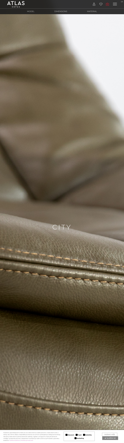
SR (122, 2)
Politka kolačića (14, 440)
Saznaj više (109, 435)
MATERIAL (92, 11)
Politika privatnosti (27, 440)
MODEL (30, 11)
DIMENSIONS (60, 11)
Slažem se (110, 438)
